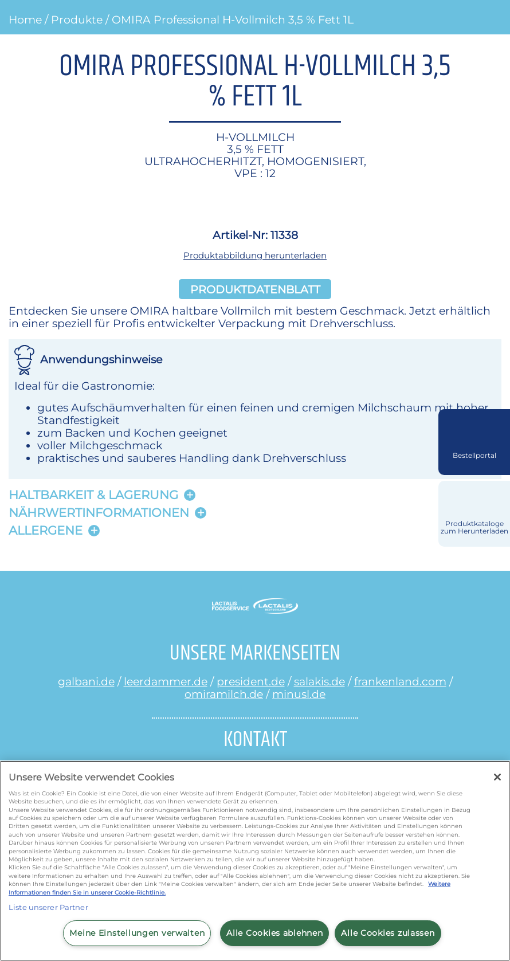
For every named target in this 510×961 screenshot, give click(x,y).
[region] (255, 860)
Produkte (77, 19)
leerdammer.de (165, 681)
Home (25, 19)
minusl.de (298, 694)
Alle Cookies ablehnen (274, 933)
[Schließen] (497, 777)
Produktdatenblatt (255, 289)
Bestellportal (474, 456)
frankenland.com (400, 681)
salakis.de (319, 681)
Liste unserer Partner (48, 907)
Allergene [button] (46, 530)
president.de (251, 681)
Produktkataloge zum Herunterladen (474, 527)
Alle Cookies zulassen (387, 933)
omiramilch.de (224, 694)
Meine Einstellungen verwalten (137, 933)
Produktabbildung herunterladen (255, 255)
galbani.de (86, 681)
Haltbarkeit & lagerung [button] (93, 494)
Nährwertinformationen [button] (99, 512)
